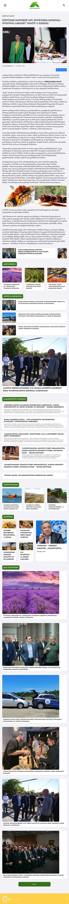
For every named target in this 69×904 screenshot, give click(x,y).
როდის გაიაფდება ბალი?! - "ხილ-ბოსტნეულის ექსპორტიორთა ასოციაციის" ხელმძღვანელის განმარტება (29, 420)
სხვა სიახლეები (10, 567)
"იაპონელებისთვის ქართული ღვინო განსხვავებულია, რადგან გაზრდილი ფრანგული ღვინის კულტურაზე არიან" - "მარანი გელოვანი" (43, 451)
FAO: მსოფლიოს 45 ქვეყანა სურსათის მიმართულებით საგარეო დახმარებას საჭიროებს (26, 556)
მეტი (34, 884)
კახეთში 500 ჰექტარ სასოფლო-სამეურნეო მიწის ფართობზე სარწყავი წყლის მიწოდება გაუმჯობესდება (33, 507)
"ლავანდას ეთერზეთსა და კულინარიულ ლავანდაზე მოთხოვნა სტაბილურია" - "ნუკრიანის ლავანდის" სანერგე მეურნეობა (11, 286)
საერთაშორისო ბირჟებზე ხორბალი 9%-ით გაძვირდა (9, 556)
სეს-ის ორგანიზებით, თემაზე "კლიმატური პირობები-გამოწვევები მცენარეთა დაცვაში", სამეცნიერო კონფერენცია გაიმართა (33, 876)
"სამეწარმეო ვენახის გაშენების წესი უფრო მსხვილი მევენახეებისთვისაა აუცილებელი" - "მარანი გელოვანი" (34, 286)
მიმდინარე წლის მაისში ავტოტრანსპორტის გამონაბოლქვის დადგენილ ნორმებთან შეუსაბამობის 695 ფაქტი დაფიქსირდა (39, 315)
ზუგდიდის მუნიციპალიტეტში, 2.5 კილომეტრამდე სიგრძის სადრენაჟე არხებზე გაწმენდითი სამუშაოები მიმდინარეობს (56, 507)
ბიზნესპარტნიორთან (53, 81)
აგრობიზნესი (9, 264)
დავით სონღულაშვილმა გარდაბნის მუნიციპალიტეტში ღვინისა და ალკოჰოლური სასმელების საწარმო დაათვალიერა (33, 251)
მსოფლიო (8, 517)
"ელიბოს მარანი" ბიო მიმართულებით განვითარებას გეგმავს (28, 475)
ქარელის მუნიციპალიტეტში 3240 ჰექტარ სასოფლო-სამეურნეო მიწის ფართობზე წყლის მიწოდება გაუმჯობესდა (32, 389)
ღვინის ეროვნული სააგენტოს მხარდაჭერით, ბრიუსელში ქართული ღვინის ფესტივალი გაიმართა (41, 327)
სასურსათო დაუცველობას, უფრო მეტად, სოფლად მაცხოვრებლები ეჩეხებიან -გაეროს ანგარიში (26, 534)
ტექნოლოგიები (8, 16)
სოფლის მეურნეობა (12, 296)
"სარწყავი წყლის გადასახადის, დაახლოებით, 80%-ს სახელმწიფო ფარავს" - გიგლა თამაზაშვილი (34, 435)
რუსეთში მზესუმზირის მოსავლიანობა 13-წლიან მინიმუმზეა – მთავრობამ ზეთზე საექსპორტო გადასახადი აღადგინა (9, 534)
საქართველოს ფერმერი (14, 399)
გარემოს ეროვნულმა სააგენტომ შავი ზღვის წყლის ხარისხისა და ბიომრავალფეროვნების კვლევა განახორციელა (11, 507)
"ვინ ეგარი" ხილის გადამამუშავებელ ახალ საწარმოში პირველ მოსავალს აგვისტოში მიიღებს (56, 286)
